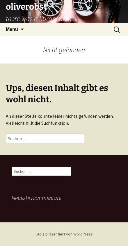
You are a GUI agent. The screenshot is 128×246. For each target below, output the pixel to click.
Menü (12, 29)
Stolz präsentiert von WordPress (64, 234)
